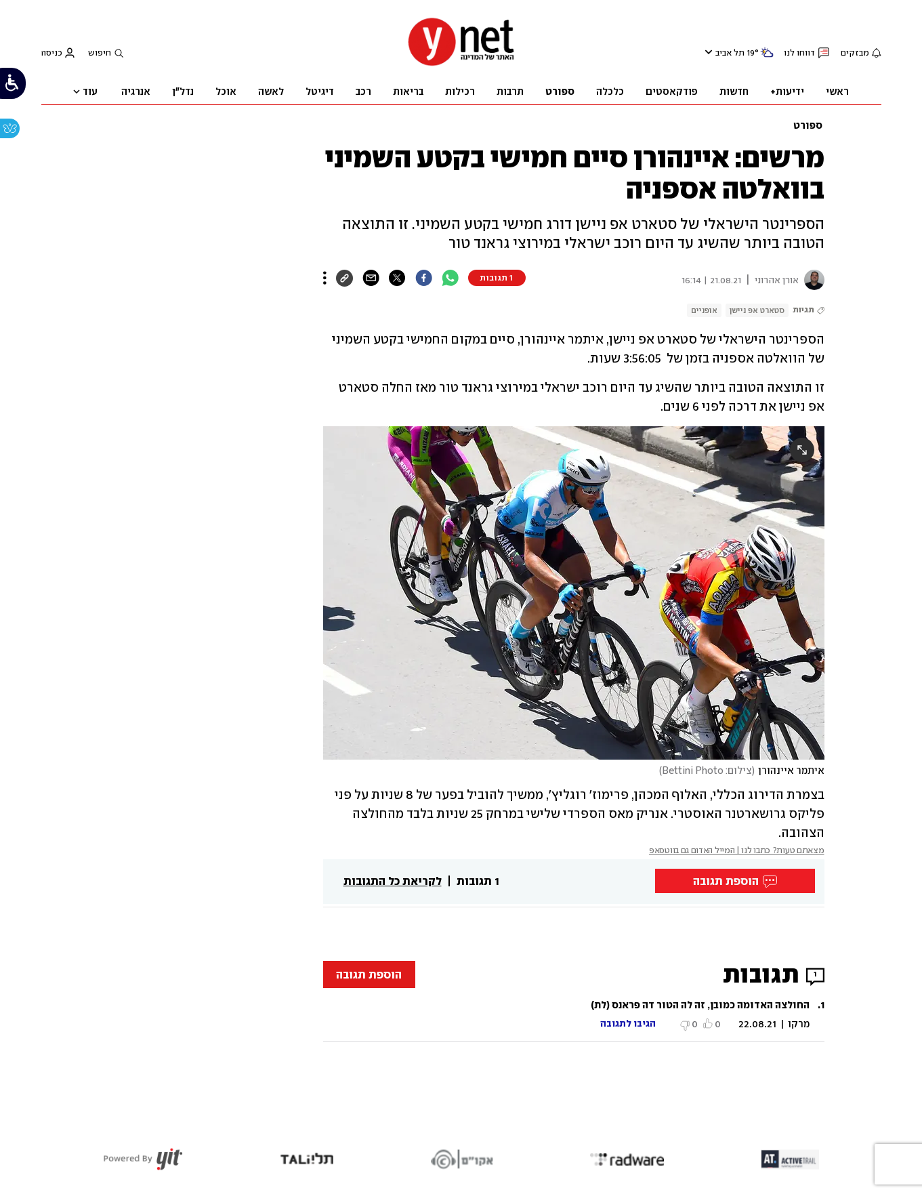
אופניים (704, 310)
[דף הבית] (461, 64)
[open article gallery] (573, 593)
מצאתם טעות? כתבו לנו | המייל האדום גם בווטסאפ (736, 850)
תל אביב (730, 53)
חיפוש (99, 52)
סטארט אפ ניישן (757, 310)
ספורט (807, 125)
